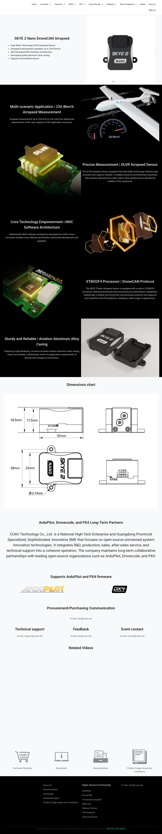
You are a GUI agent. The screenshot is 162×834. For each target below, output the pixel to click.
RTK (82, 4)
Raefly (142, 4)
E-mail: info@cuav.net (81, 618)
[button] (84, 49)
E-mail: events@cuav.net (132, 636)
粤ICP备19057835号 (116, 830)
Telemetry (59, 4)
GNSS (72, 4)
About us (152, 4)
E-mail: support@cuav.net (29, 636)
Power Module (96, 4)
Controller (45, 4)
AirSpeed (111, 4)
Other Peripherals (128, 4)
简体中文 (152, 10)
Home (34, 4)
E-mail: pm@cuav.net (81, 636)
